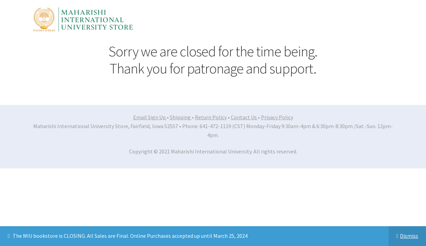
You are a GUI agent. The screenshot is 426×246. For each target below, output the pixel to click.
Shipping (181, 117)
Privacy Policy (277, 117)
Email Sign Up (150, 117)
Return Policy (211, 117)
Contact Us (244, 117)
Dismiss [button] (409, 235)
